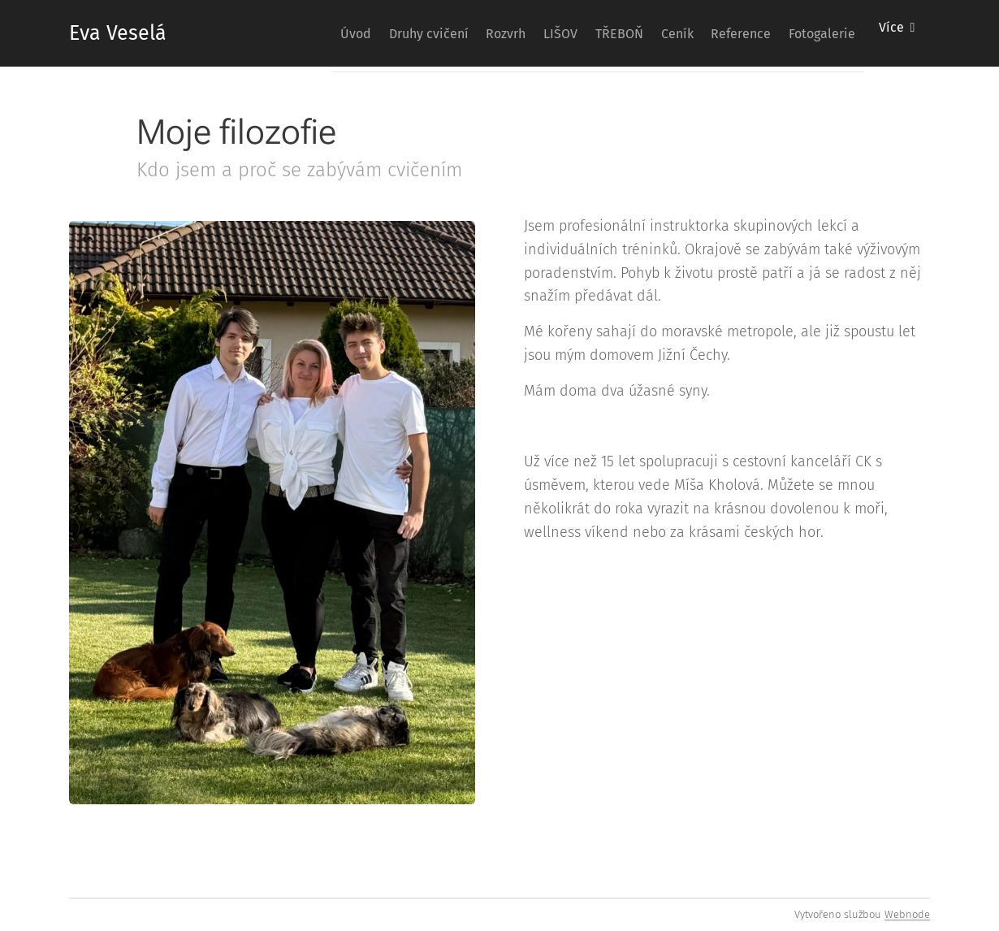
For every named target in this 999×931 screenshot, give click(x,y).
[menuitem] (269, 33)
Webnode (907, 914)
